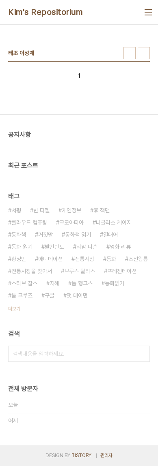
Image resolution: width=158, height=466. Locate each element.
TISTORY (81, 455)
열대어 (110, 234)
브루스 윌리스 (79, 271)
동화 (111, 259)
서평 (16, 210)
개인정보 (71, 210)
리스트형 (144, 53)
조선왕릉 (138, 259)
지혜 (54, 283)
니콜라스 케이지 (114, 222)
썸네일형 (129, 53)
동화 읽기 (21, 247)
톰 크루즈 (21, 295)
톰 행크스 (82, 283)
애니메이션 (50, 259)
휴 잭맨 (101, 210)
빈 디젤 (41, 210)
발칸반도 (54, 247)
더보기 (14, 309)
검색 (141, 353)
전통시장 (84, 259)
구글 (49, 295)
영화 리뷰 (120, 247)
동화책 (18, 234)
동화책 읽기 (78, 234)
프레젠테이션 (121, 271)
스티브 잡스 (24, 283)
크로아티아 (71, 222)
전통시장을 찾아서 (31, 271)
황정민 (18, 259)
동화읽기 (114, 283)
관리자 (106, 455)
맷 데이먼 (77, 295)
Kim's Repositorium (45, 12)
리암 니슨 (86, 247)
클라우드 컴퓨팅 (29, 222)
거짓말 (45, 234)
